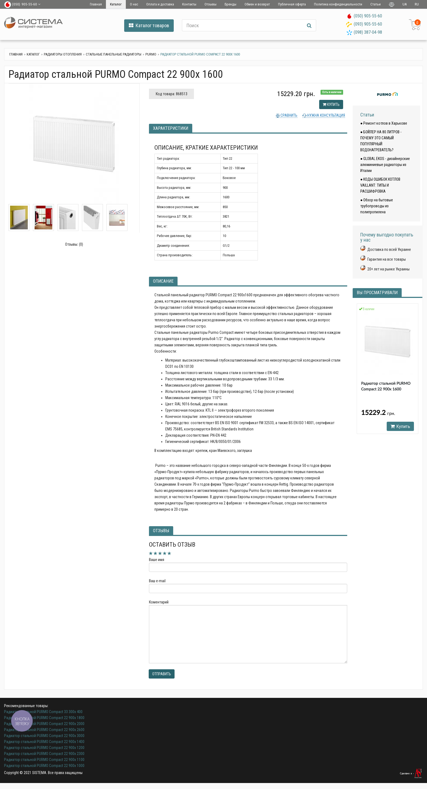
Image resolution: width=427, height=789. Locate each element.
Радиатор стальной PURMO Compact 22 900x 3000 (44, 735)
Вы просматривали (377, 292)
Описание (163, 281)
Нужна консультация (325, 115)
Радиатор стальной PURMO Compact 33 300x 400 (43, 712)
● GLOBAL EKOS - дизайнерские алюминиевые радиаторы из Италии (385, 164)
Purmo (150, 54)
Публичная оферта (292, 4)
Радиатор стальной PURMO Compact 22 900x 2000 (44, 724)
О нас (134, 4)
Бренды (230, 4)
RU (417, 4)
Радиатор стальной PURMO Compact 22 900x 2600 (44, 730)
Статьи (375, 4)
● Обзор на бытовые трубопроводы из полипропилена (376, 206)
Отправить (161, 674)
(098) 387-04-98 (368, 32)
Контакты (189, 4)
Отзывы (210, 4)
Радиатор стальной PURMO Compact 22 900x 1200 (44, 747)
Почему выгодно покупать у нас (386, 237)
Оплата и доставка (160, 4)
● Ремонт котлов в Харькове (383, 123)
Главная (96, 4)
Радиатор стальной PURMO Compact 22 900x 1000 (44, 765)
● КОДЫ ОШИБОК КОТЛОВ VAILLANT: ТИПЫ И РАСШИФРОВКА (380, 185)
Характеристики (170, 128)
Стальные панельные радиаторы (113, 54)
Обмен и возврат (257, 4)
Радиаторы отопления (63, 54)
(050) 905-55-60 (368, 16)
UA (404, 4)
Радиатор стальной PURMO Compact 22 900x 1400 (44, 741)
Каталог (116, 4)
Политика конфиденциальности (338, 4)
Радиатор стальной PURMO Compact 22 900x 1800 (44, 718)
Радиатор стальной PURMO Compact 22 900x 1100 (44, 759)
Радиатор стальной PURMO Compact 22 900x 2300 (44, 753)
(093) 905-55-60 (368, 24)
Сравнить (288, 115)
